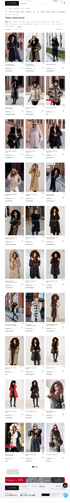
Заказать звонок (23, 3)
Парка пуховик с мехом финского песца (50, 412)
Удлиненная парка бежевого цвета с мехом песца (52, 325)
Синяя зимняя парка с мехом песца (52, 282)
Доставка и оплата (16, 8)
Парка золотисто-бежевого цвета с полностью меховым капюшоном (11, 325)
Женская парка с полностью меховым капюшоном (11, 238)
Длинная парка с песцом (51, 64)
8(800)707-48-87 (60, 486)
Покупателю (28, 8)
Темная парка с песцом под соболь (31, 368)
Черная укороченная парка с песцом (11, 152)
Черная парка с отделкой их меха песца (51, 152)
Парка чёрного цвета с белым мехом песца (9, 455)
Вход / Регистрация (62, 1)
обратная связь (45, 494)
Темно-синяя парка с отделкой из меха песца (10, 65)
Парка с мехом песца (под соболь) (31, 282)
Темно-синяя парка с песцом (31, 411)
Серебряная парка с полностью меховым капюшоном (50, 195)
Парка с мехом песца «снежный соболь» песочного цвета (11, 282)
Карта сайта (53, 495)
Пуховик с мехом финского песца (31, 455)
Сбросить (19, 26)
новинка (6, 55)
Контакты (22, 8)
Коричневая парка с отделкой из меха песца (30, 65)
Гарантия (10, 8)
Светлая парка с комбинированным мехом (31, 325)
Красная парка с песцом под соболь (11, 412)
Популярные (17, 29)
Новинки (21, 29)
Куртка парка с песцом (50, 107)
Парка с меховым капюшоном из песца (9, 108)
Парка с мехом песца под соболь (31, 238)
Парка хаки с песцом (50, 367)
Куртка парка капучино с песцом (31, 108)
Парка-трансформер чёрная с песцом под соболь (52, 238)
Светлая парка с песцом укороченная (30, 152)
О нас (6, 8)
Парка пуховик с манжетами (51, 454)
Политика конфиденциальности (25, 488)
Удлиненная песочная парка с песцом (31, 195)
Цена (13, 29)
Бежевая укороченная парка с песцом (11, 195)
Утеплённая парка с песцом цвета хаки (10, 368)
